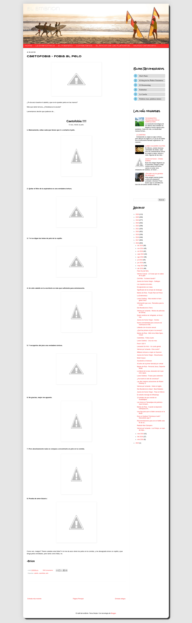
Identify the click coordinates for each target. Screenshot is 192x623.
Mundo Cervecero (144, 46)
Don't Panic (143, 76)
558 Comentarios (48, 570)
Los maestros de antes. (144, 284)
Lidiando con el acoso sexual (146, 327)
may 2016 (140, 265)
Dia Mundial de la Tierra (145, 308)
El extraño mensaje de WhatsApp (148, 395)
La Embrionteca (45, 46)
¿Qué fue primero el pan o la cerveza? (149, 330)
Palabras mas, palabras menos (150, 99)
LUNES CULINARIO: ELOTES (155, 146)
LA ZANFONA (141, 135)
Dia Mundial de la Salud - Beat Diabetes (150, 389)
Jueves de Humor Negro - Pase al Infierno (150, 392)
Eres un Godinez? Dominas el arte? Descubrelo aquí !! (148, 417)
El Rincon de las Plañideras (113, 46)
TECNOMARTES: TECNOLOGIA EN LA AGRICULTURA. (152, 120)
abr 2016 (140, 268)
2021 (137, 229)
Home (28, 46)
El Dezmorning (145, 85)
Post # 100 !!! (141, 344)
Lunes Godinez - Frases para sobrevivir (150, 376)
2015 (137, 443)
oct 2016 (140, 251)
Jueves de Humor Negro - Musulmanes (150, 355)
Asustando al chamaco (144, 361)
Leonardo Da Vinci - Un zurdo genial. (149, 346)
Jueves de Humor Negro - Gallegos (148, 281)
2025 (137, 217)
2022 (137, 226)
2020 (137, 231)
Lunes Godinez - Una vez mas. (147, 341)
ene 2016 (140, 439)
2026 (137, 214)
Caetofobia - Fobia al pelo (145, 338)
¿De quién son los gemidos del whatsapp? (154, 174)
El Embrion (43, 9)
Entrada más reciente (34, 599)
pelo (47, 573)
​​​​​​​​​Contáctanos (84, 46)
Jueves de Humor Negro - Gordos (148, 320)
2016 (137, 243)
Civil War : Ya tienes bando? (146, 278)
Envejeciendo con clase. (145, 287)
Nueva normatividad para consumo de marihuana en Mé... (149, 323)
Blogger (113, 613)
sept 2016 (140, 254)
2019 (137, 234)
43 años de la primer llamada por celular (150, 364)
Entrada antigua (120, 599)
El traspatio (65, 46)
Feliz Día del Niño (143, 271)
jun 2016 (140, 263)
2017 (137, 240)
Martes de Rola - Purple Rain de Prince (150, 293)
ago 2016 (140, 257)
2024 (137, 220)
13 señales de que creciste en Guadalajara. (146, 398)
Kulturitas (143, 90)
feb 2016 (140, 436)
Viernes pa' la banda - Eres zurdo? (148, 349)
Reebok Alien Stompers (144, 425)
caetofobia (42, 573)
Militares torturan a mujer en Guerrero (149, 352)
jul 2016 (140, 260)
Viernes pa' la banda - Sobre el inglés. (149, 386)
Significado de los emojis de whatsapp (149, 290)
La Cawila (143, 94)
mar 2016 (140, 434)
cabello (36, 573)
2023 (137, 223)
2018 (137, 237)
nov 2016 (140, 248)
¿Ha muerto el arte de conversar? (148, 379)
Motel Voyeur (141, 358)
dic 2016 (140, 245)
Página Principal (78, 599)
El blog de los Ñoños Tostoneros (151, 80)
